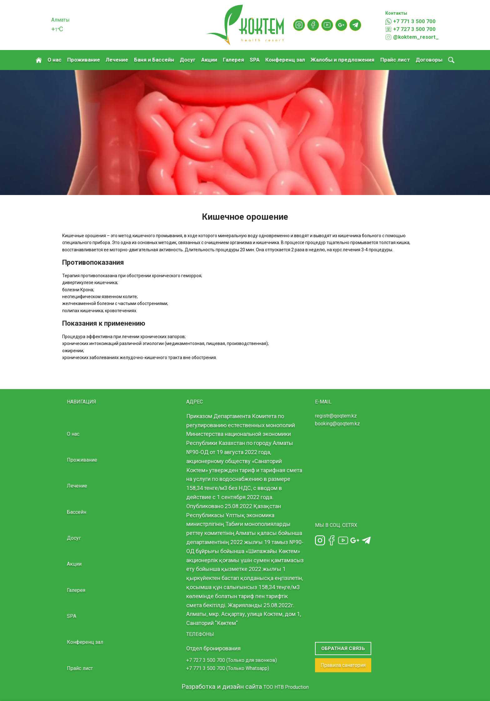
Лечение (117, 60)
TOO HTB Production (286, 687)
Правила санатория (343, 665)
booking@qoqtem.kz (337, 424)
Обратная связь (343, 648)
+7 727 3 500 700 (410, 29)
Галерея (233, 60)
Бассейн (76, 512)
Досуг (188, 60)
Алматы (60, 20)
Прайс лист (395, 60)
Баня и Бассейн (154, 60)
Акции (209, 60)
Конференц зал (285, 60)
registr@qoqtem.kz (336, 416)
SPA (255, 60)
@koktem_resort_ (412, 37)
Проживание (83, 60)
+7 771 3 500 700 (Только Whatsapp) (227, 668)
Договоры (429, 60)
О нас (55, 60)
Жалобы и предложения (342, 60)
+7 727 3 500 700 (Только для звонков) (231, 660)
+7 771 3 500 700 (410, 21)
